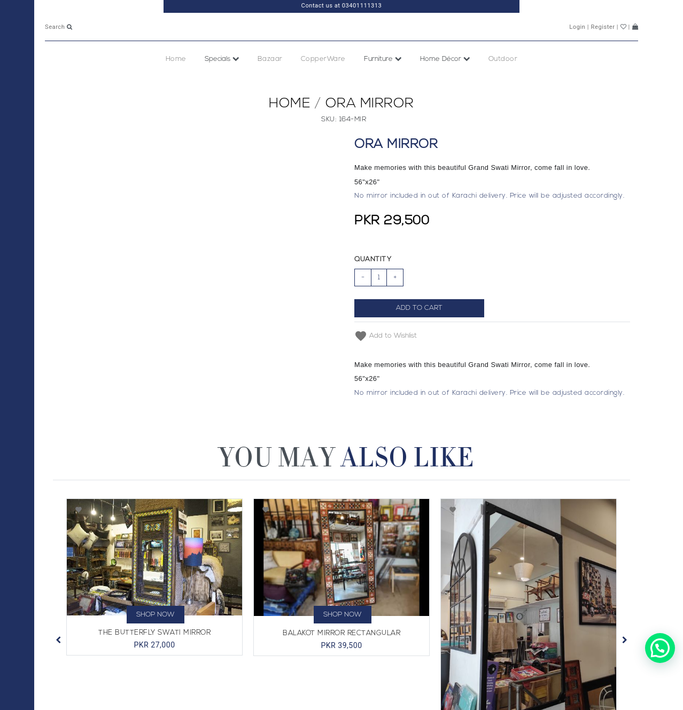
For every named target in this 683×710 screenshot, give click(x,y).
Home (176, 82)
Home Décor (445, 82)
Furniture (383, 82)
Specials (222, 82)
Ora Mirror (369, 127)
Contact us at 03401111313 (341, 5)
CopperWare (323, 82)
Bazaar (270, 82)
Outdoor (503, 82)
